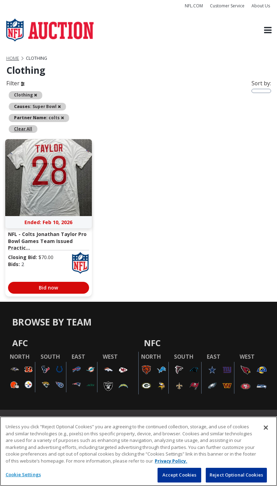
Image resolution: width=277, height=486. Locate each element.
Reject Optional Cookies (236, 475)
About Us (261, 6)
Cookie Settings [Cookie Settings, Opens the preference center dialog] (23, 474)
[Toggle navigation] (268, 30)
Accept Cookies (179, 475)
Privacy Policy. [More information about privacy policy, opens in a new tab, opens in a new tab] (171, 461)
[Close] (266, 427)
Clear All (23, 128)
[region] (138, 451)
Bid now (48, 287)
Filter (15, 83)
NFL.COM (194, 6)
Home (12, 58)
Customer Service (227, 6)
